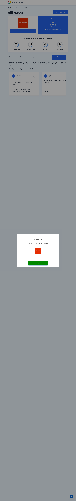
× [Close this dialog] (74, 2)
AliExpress (38, 239)
